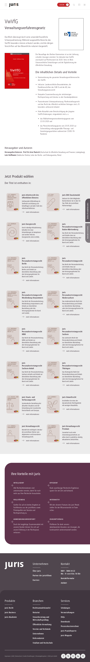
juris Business (10, 612)
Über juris (37, 571)
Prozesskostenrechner (70, 626)
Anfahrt (64, 583)
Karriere (36, 580)
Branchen (38, 601)
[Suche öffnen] (74, 4)
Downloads (65, 621)
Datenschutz (18, 656)
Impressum (8, 656)
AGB (13, 656)
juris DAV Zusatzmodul (71, 195)
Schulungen (65, 608)
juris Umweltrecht (69, 397)
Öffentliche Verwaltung (42, 624)
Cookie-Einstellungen (28, 656)
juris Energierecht (29, 224)
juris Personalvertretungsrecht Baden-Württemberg (72, 227)
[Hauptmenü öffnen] (6, 4)
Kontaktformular (67, 578)
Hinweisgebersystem (41, 656)
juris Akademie (11, 617)
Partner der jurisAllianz (42, 575)
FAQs (63, 617)
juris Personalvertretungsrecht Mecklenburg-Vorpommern (32, 295)
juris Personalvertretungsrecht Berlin (32, 261)
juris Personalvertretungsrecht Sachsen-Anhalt (32, 366)
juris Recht (9, 608)
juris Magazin (66, 635)
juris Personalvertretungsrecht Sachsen (72, 331)
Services (65, 601)
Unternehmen (38, 633)
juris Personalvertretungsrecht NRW (32, 331)
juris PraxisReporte (69, 631)
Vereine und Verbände (42, 629)
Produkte (10, 601)
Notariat (36, 612)
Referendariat (38, 638)
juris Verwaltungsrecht (31, 426)
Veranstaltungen (67, 612)
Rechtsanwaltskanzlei (41, 608)
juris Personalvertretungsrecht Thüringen (72, 366)
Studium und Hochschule (43, 643)
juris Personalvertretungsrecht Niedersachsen (72, 295)
